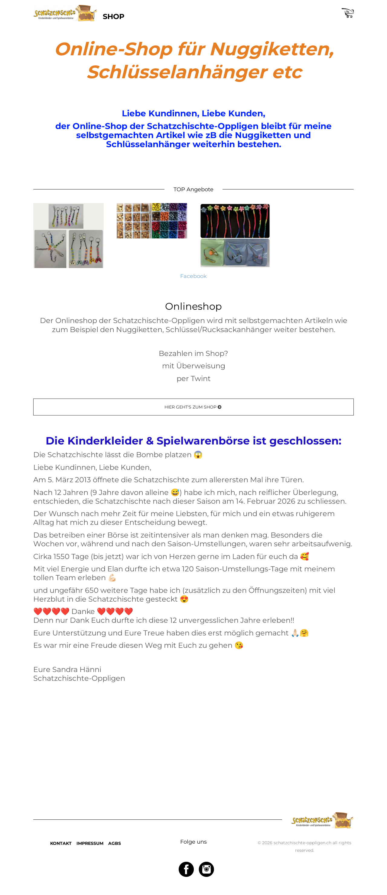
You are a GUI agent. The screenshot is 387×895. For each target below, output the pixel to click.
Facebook (193, 276)
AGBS (114, 843)
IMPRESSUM (89, 843)
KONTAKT (61, 843)
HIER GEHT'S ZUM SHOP (193, 407)
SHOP (114, 16)
